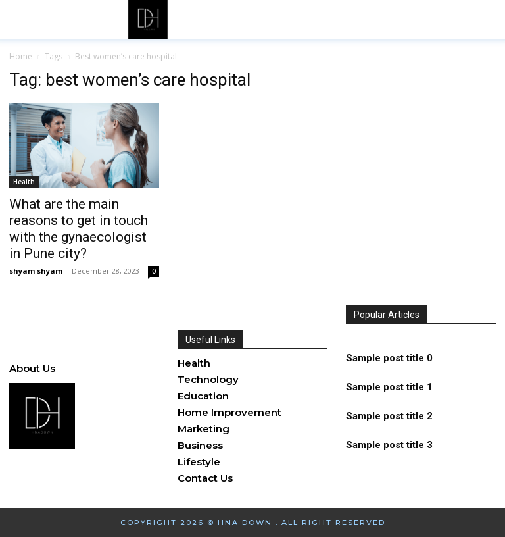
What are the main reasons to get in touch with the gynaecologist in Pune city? (78, 228)
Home (20, 56)
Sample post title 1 (389, 388)
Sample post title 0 (389, 361)
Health (24, 181)
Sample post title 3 (389, 442)
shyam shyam (35, 271)
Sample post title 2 (389, 415)
